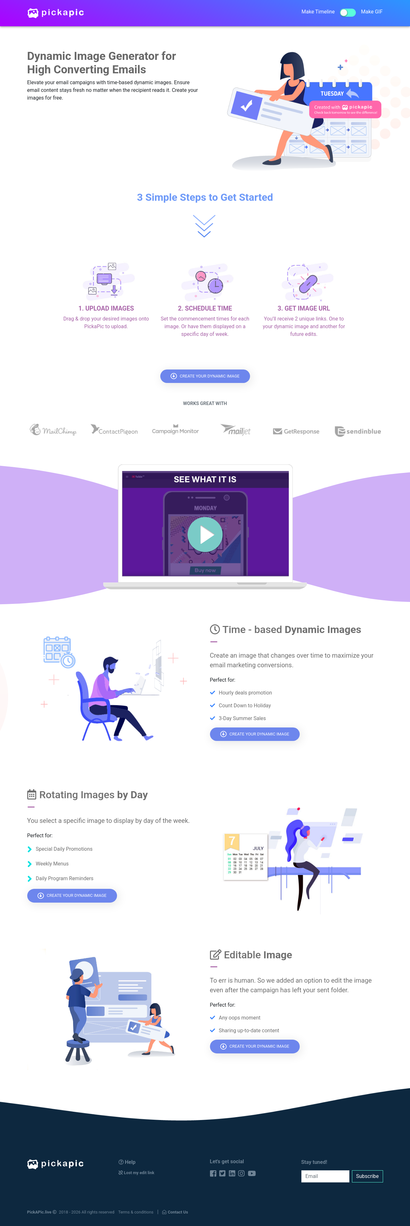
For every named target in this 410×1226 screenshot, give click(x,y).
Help (127, 1162)
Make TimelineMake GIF (342, 13)
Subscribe (367, 1176)
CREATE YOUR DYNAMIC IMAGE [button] (205, 376)
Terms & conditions (136, 1212)
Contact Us (175, 1212)
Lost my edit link (137, 1172)
